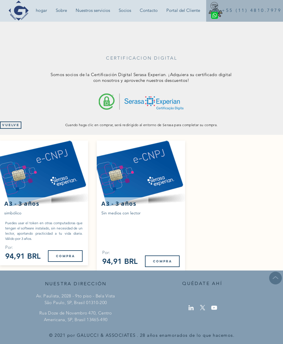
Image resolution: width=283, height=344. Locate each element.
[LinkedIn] (191, 307)
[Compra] (65, 256)
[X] (202, 307)
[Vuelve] (10, 125)
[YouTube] (214, 307)
